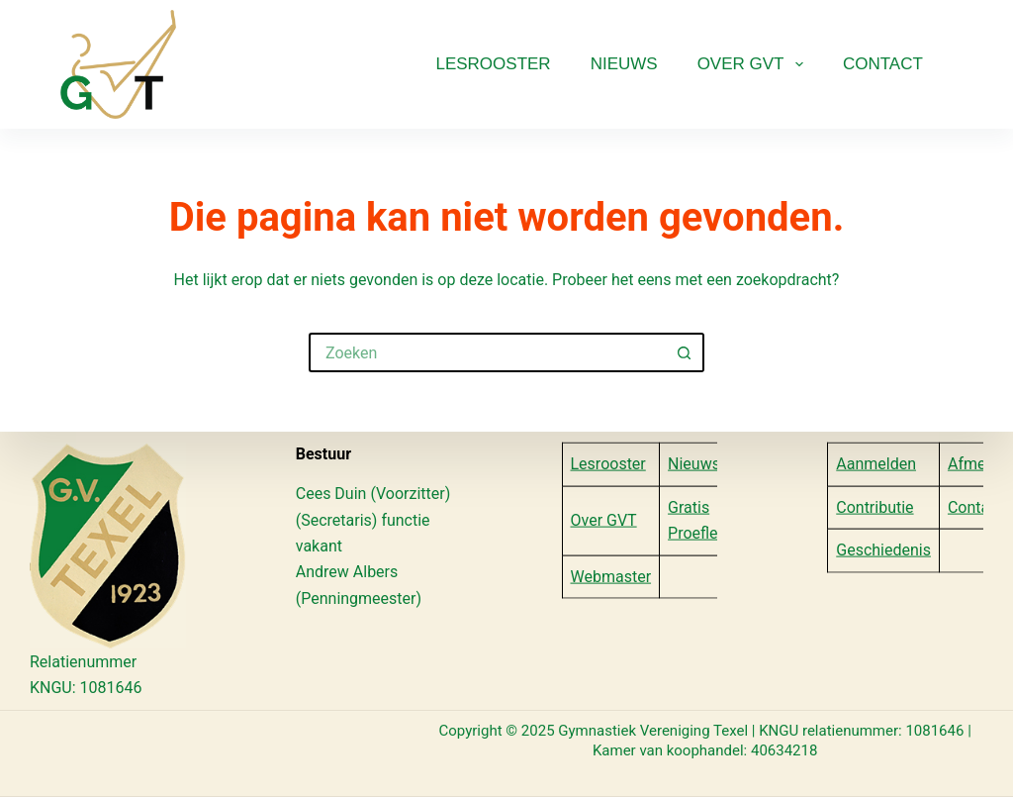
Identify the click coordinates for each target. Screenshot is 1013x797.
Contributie (874, 506)
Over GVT (754, 64)
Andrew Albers (347, 571)
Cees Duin (331, 493)
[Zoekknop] (684, 352)
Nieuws (624, 63)
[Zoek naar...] (487, 352)
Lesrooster (492, 63)
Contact (883, 63)
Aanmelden (876, 463)
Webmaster (611, 575)
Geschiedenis (883, 550)
